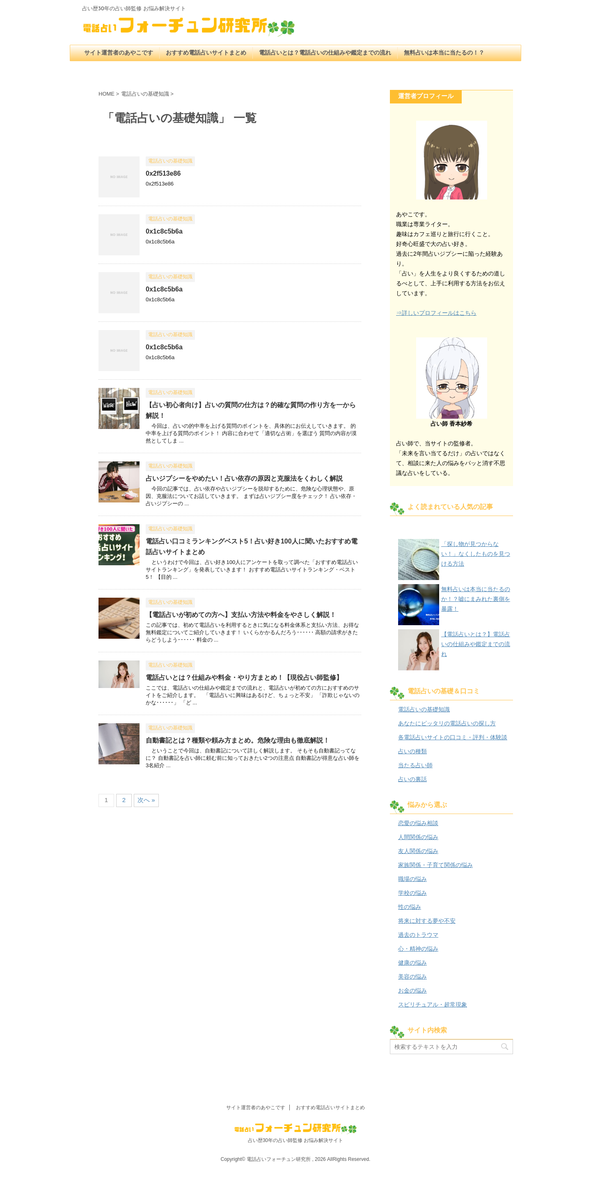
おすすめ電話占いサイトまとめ (206, 53)
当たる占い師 (415, 765)
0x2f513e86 (163, 173)
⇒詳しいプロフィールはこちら (436, 313)
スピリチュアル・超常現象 (432, 1004)
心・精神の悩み (418, 948)
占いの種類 (412, 751)
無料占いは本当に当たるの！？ (444, 53)
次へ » (146, 799)
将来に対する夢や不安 (427, 920)
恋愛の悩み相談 (418, 823)
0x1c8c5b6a (164, 231)
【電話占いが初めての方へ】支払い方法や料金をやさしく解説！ (241, 614)
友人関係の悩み (418, 851)
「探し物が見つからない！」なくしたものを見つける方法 (475, 554)
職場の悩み (412, 879)
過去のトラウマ (418, 934)
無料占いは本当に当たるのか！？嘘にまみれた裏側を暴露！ (475, 599)
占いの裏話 (412, 779)
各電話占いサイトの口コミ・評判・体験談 (452, 737)
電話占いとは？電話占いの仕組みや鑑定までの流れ (325, 53)
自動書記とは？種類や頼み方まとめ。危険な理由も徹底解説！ (238, 740)
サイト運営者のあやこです (118, 53)
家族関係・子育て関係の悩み (435, 865)
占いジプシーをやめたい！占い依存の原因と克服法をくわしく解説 (244, 478)
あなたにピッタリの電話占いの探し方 (447, 723)
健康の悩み (412, 962)
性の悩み (409, 907)
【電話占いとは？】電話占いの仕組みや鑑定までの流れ (475, 644)
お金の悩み (412, 990)
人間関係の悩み (418, 837)
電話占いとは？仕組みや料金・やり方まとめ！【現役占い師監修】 (244, 677)
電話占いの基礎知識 (424, 709)
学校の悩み (412, 893)
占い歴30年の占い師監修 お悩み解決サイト (296, 1140)
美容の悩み (412, 976)
